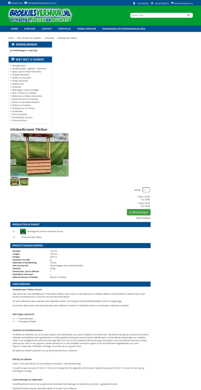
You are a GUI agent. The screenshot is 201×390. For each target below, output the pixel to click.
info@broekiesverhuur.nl (30, 366)
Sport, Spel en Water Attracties (26, 73)
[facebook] (169, 387)
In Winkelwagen (178, 74)
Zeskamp (16, 88)
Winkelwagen (26, 46)
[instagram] (190, 387)
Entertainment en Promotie (25, 100)
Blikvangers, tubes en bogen (25, 91)
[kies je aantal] (187, 319)
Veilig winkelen (95, 350)
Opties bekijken (183, 80)
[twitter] (174, 387)
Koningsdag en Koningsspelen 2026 (123, 30)
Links (59, 360)
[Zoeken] (189, 16)
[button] (59, 79)
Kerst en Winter (19, 116)
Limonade (49, 39)
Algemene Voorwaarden (131, 360)
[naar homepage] (40, 16)
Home (14, 30)
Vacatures (62, 355)
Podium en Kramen (21, 107)
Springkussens (19, 67)
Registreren (160, 3)
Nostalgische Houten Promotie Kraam (89, 116)
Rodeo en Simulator (21, 79)
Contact (47, 30)
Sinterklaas (17, 113)
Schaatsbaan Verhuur (22, 119)
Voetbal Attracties (20, 76)
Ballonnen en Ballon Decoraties (27, 97)
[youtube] (179, 387)
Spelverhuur (18, 85)
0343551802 (20, 363)
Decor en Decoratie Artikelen (25, 103)
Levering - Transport (98, 345)
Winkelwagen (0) (182, 3)
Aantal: (177, 52)
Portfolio (64, 30)
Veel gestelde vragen (98, 355)
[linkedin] (185, 387)
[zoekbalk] (167, 16)
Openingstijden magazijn (131, 345)
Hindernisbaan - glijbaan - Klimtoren (29, 70)
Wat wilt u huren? (27, 61)
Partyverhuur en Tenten (23, 110)
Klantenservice (126, 350)
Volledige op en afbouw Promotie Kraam (117, 301)
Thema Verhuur (86, 30)
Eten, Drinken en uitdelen (29, 39)
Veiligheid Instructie (68, 350)
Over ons (29, 30)
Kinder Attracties (20, 82)
